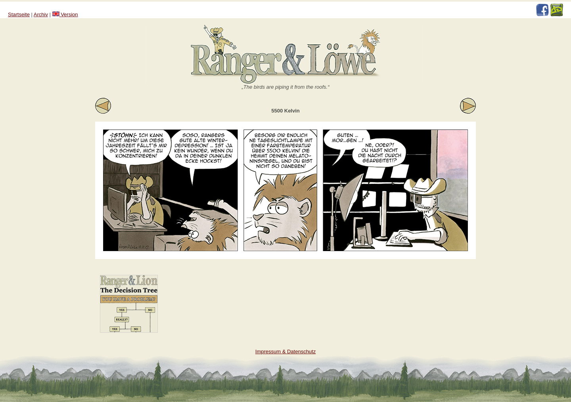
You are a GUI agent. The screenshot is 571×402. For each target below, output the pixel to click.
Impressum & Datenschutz (285, 351)
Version (65, 14)
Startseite (19, 14)
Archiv (41, 14)
